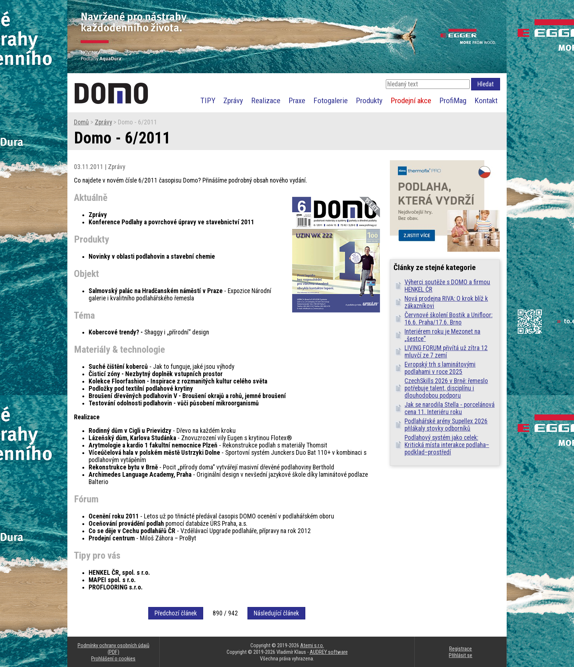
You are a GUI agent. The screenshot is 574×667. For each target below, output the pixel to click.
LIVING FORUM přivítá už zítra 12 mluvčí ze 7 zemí (446, 351)
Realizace (265, 100)
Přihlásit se (460, 655)
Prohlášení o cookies (113, 658)
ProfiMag (452, 100)
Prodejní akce (411, 100)
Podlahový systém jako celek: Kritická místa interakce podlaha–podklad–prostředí (447, 445)
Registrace (460, 648)
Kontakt (485, 100)
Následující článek (276, 613)
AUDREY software (329, 652)
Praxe (296, 100)
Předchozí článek (175, 613)
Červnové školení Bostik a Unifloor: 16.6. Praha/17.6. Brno (448, 318)
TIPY (207, 100)
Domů (81, 122)
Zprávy (233, 100)
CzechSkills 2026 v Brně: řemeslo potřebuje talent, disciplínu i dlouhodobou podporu (446, 388)
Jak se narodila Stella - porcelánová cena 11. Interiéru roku (450, 408)
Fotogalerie (330, 100)
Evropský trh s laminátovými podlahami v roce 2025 (440, 368)
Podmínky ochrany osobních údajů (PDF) (113, 648)
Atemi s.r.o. (312, 645)
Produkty (369, 100)
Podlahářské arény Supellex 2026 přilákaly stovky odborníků (446, 424)
